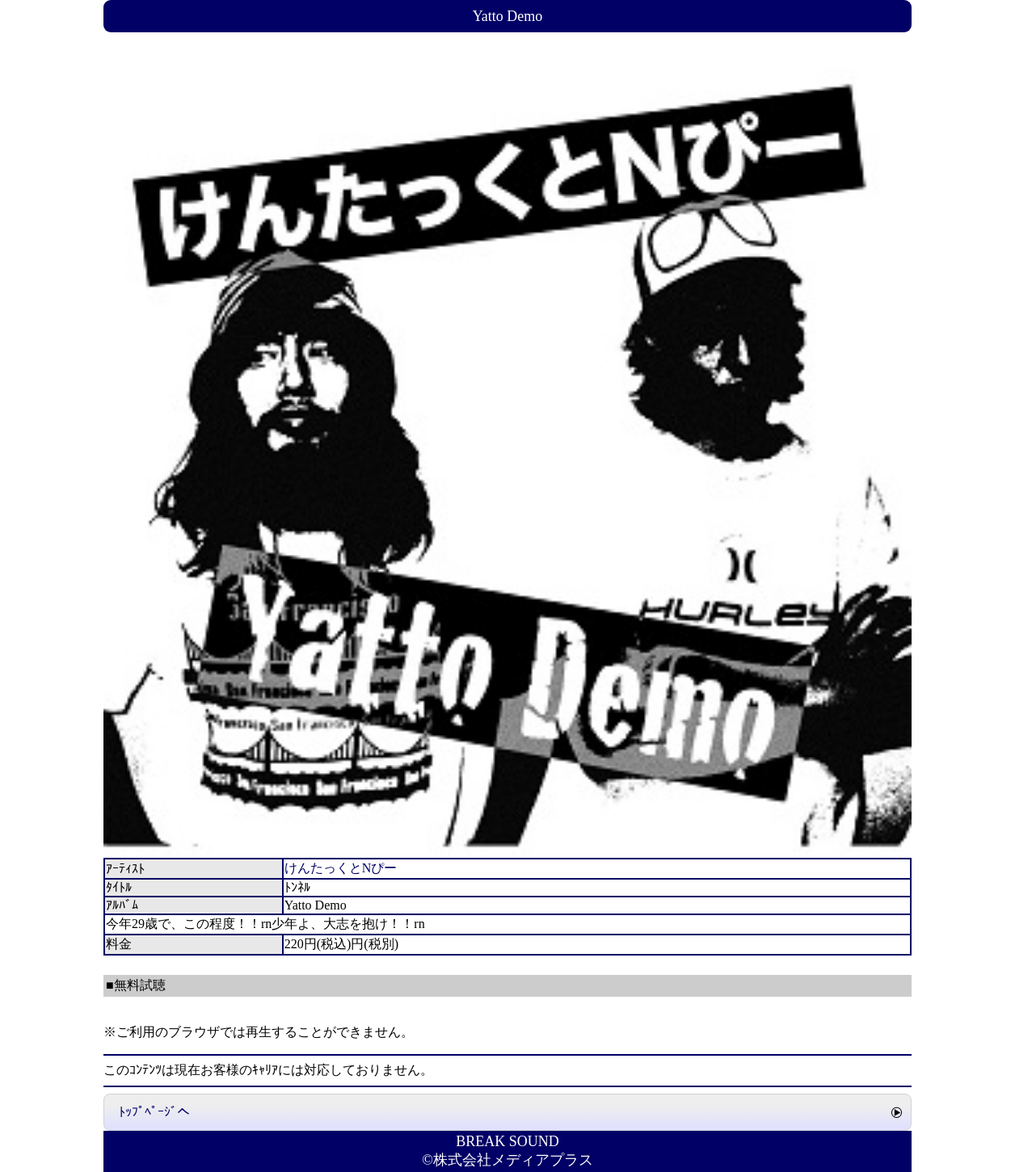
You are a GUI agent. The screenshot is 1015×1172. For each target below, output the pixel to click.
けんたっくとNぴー (341, 868)
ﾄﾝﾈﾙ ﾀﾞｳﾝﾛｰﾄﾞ (173, 967)
